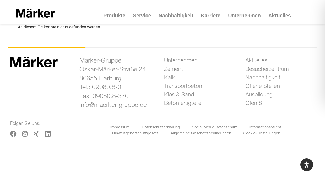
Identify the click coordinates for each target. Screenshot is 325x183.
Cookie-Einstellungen (262, 132)
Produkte (115, 15)
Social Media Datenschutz (214, 127)
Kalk (172, 80)
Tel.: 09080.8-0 (100, 88)
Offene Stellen (266, 90)
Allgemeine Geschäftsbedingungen (200, 132)
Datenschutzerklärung (160, 127)
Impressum (119, 127)
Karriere (212, 15)
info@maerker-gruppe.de (113, 105)
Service (143, 15)
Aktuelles (279, 15)
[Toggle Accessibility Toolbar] (307, 165)
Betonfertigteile (186, 108)
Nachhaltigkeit (177, 15)
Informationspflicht (265, 127)
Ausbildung (262, 99)
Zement (176, 71)
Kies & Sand (182, 99)
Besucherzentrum (271, 71)
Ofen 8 (256, 108)
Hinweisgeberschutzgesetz (134, 132)
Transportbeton (186, 90)
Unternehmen (245, 15)
